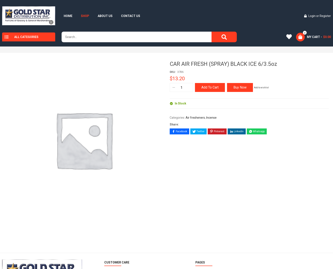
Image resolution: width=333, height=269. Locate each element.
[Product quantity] (181, 87)
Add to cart (210, 87)
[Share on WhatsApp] (257, 131)
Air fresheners (195, 117)
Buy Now (240, 87)
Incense (211, 117)
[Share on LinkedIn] (237, 131)
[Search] (224, 37)
